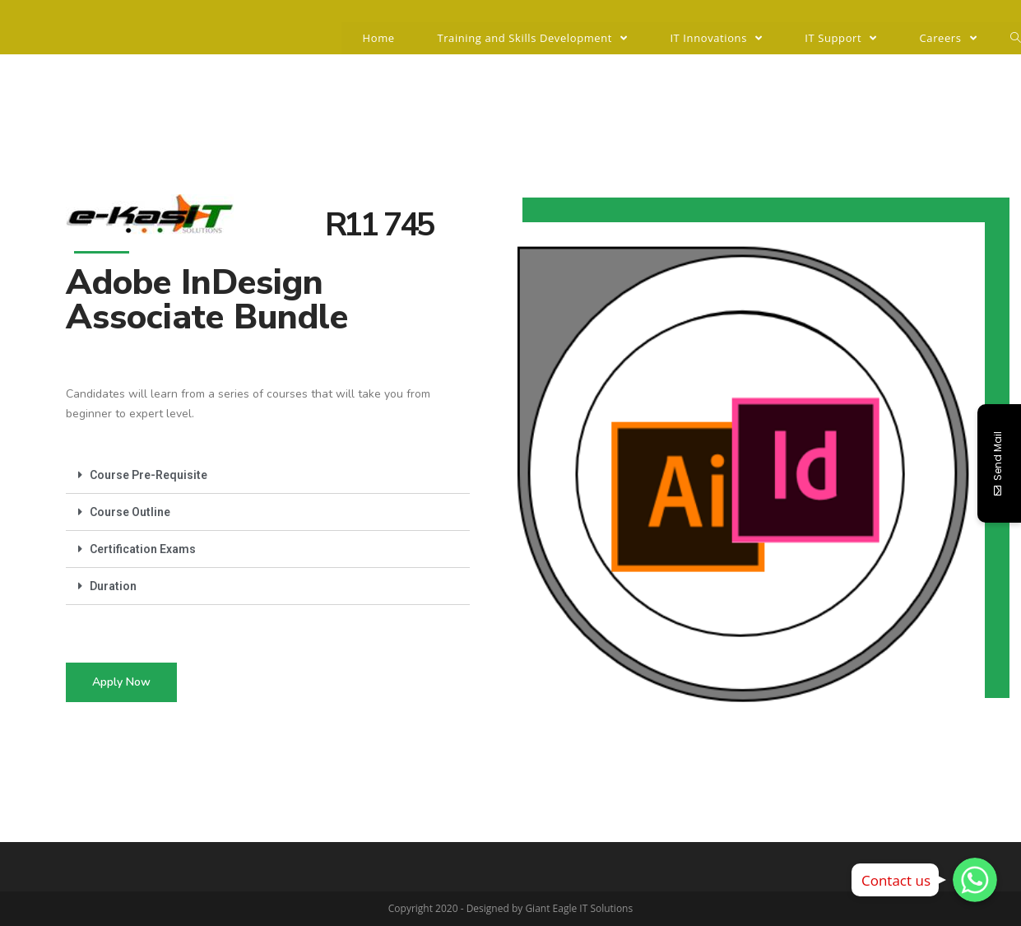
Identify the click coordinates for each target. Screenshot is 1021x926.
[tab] (268, 475)
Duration (113, 586)
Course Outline (130, 512)
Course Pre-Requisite (148, 475)
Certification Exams (143, 549)
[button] (121, 682)
